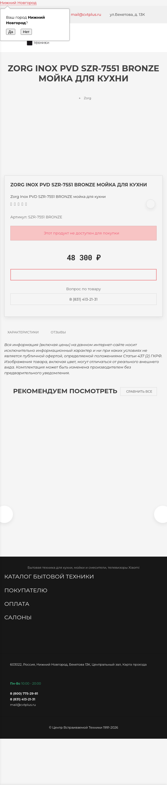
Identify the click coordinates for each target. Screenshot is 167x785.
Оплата (17, 603)
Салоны (18, 617)
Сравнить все (139, 391)
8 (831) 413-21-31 (84, 299)
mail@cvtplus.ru (86, 14)
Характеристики (23, 332)
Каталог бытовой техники (49, 576)
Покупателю (26, 590)
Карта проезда (134, 664)
